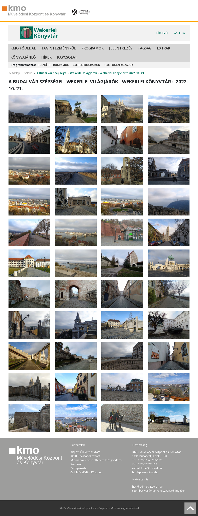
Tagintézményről (58, 48)
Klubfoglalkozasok (118, 65)
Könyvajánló (23, 57)
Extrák (163, 48)
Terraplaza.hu (78, 468)
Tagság (145, 48)
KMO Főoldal (23, 48)
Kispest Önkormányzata (85, 452)
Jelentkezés (120, 48)
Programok (92, 48)
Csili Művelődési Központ (86, 472)
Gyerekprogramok (86, 65)
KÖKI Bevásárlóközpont (85, 456)
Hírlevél (162, 33)
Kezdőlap (14, 73)
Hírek (46, 57)
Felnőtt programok (53, 65)
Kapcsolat (67, 57)
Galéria (179, 33)
